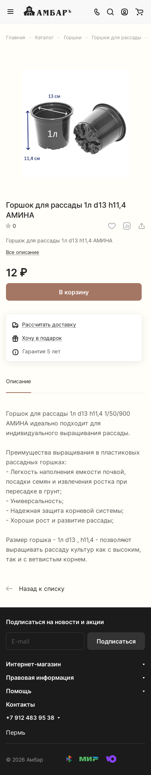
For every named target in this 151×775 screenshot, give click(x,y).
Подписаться (116, 641)
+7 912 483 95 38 (30, 717)
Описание (18, 381)
